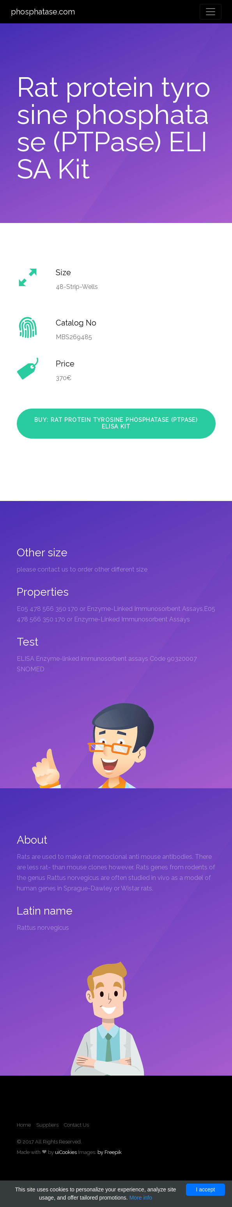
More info (140, 1198)
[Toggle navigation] (210, 11)
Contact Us (76, 1125)
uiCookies (66, 1152)
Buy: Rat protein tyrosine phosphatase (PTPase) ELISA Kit (116, 423)
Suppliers (47, 1125)
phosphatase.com (43, 11)
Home (24, 1125)
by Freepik (109, 1152)
